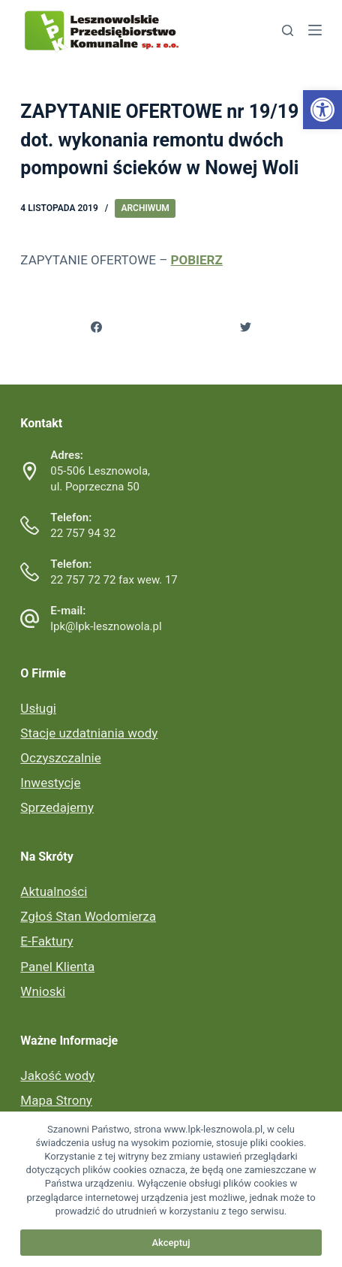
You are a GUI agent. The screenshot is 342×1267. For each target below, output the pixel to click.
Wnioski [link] (42, 991)
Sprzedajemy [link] (57, 807)
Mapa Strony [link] (56, 1100)
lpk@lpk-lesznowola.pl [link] (105, 626)
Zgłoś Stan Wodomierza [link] (88, 916)
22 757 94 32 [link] (83, 533)
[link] (322, 109)
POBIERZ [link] (197, 259)
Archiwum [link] (145, 208)
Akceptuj (171, 1242)
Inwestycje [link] (50, 782)
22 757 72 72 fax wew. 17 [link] (113, 580)
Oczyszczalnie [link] (60, 757)
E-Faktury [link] (46, 941)
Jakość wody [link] (57, 1075)
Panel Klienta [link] (57, 966)
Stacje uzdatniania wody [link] (89, 733)
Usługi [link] (38, 708)
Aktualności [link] (53, 891)
